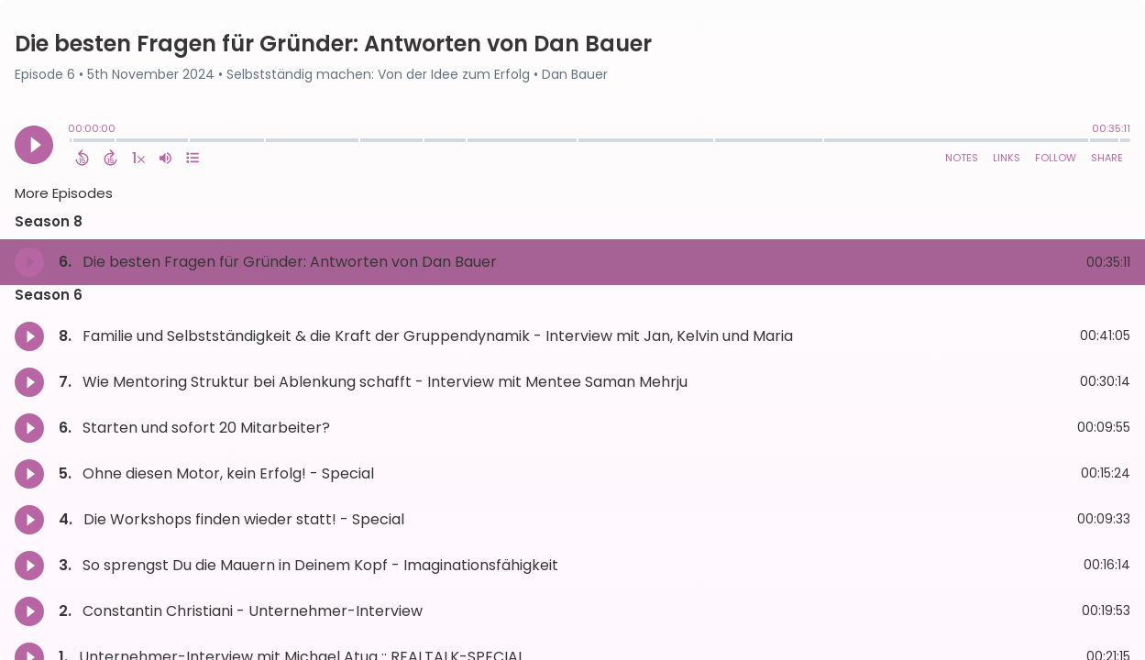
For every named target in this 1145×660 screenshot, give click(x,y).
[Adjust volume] (165, 158)
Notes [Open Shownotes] (961, 157)
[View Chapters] (192, 158)
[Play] (34, 145)
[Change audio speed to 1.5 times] (138, 158)
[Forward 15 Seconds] (110, 158)
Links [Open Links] (1006, 157)
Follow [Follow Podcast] (1055, 157)
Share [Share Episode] (1107, 157)
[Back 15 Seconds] (82, 158)
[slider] (72, 142)
